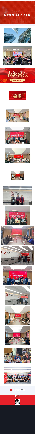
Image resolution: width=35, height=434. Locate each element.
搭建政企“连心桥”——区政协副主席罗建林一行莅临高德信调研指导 (4, 347)
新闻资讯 (1, 110)
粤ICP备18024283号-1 (17, 433)
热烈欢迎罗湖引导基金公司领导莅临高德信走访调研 (3, 197)
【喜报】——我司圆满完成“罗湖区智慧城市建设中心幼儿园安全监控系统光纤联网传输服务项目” (5, 47)
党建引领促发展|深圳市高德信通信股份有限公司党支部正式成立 (4, 240)
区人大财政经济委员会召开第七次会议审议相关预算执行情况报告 (4, 390)
